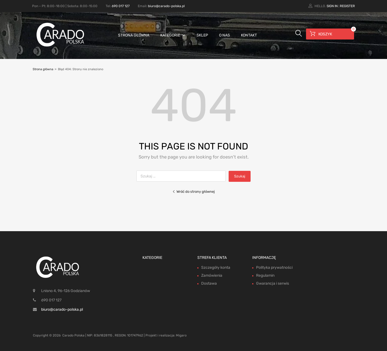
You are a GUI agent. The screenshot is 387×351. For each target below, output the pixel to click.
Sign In (332, 6)
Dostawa (209, 283)
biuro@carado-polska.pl (166, 6)
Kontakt (249, 35)
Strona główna (133, 35)
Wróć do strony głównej (193, 191)
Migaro (181, 335)
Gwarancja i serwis (272, 283)
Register (347, 6)
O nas (224, 35)
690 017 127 (121, 6)
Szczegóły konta (215, 267)
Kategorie (173, 35)
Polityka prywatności (274, 267)
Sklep (202, 35)
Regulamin (265, 275)
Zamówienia (211, 275)
